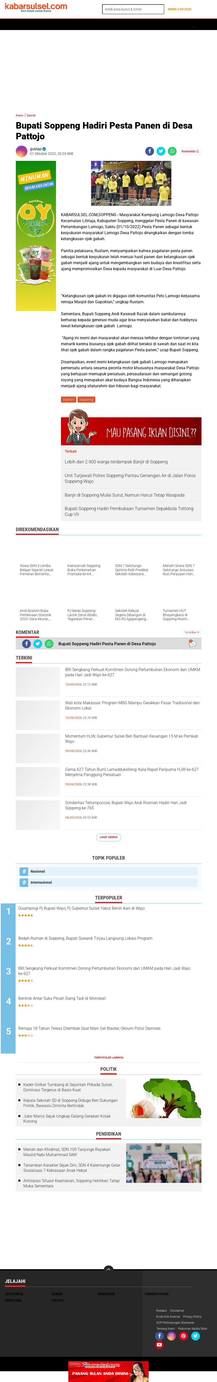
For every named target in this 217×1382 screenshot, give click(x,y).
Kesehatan (127, 25)
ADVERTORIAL (152, 25)
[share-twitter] (161, 151)
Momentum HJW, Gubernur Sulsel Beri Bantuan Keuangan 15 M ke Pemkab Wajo (131, 743)
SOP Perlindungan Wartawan (179, 1326)
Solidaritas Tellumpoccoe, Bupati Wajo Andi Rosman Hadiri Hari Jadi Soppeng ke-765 (126, 810)
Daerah (46, 25)
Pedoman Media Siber (173, 1339)
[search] (133, 9)
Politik (28, 25)
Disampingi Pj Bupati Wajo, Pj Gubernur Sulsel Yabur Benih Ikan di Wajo (111, 914)
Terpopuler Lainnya (108, 1060)
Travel (187, 25)
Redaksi (162, 1313)
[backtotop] (109, 1273)
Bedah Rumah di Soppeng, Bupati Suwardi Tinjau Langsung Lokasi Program (112, 944)
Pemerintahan (157, 1296)
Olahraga (105, 25)
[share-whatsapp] (172, 151)
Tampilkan (191, 633)
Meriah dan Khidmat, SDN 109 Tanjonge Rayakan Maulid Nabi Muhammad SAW (67, 1154)
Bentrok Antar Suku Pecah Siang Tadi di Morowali (92, 1001)
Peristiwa (82, 25)
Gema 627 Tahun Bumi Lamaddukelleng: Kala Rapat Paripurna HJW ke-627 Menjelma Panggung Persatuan (129, 780)
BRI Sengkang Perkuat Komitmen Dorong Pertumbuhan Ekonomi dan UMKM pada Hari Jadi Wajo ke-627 (129, 680)
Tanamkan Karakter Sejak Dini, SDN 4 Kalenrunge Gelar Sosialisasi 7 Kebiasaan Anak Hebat (71, 1170)
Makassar (106, 1296)
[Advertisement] (108, 69)
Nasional (38, 872)
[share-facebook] (149, 151)
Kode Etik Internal (170, 1320)
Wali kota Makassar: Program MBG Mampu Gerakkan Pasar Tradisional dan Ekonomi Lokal (132, 710)
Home (12, 25)
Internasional (41, 883)
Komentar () (190, 151)
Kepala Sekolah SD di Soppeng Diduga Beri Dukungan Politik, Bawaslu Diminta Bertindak (70, 1105)
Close (75, 1363)
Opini (172, 25)
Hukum (62, 25)
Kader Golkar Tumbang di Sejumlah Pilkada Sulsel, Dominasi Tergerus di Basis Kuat (68, 1090)
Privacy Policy (197, 1320)
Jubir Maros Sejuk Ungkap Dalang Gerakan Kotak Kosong (67, 1121)
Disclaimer (180, 1313)
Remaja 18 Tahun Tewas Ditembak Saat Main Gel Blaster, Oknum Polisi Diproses (111, 1035)
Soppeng (88, 400)
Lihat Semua (108, 838)
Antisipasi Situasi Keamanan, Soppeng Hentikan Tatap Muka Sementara (71, 1186)
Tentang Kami (167, 1333)
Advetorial (14, 1296)
